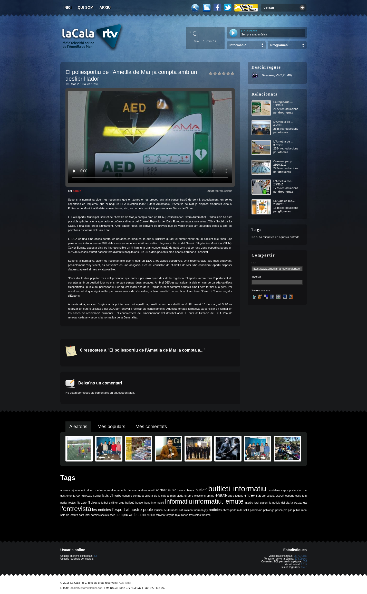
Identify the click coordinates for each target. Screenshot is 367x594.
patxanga (268, 510)
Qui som (85, 7)
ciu (294, 490)
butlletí (201, 490)
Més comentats (151, 426)
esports (289, 495)
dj (186, 495)
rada (304, 510)
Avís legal (125, 582)
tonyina (160, 514)
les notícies (101, 510)
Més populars (111, 426)
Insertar (256, 276)
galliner (113, 502)
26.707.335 (300, 555)
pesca (279, 510)
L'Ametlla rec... (283, 181)
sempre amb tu (128, 515)
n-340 (166, 510)
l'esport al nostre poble (132, 509)
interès (249, 502)
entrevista (252, 495)
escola (271, 495)
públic (296, 510)
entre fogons (235, 495)
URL (254, 263)
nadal (174, 510)
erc (264, 495)
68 (95, 555)
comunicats (84, 495)
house (139, 502)
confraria (138, 495)
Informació (237, 45)
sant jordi (84, 514)
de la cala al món (165, 495)
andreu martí (146, 490)
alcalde (111, 490)
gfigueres (284, 171)
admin (77, 190)
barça (190, 490)
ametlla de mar (127, 490)
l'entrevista (75, 508)
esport (280, 495)
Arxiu (105, 7)
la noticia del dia (279, 502)
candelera (274, 490)
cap (283, 490)
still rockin (148, 515)
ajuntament (78, 490)
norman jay (201, 510)
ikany (147, 502)
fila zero (81, 502)
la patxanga (299, 502)
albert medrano (96, 490)
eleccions (200, 495)
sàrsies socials (100, 514)
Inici (67, 7)
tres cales (195, 514)
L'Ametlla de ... (283, 121)
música (158, 510)
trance (184, 514)
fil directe (94, 502)
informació (157, 502)
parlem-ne (256, 510)
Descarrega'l (270, 75)
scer (112, 514)
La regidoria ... (283, 101)
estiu (298, 495)
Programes (279, 45)
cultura (149, 495)
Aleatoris (78, 426)
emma (210, 495)
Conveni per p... (284, 161)
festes (71, 502)
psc (290, 510)
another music (166, 490)
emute (221, 495)
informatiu (178, 501)
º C (192, 33)
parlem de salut (239, 510)
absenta (65, 490)
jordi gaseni (261, 502)
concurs (127, 495)
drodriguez (285, 112)
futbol (104, 502)
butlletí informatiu (237, 488)
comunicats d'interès (107, 495)
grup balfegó (126, 502)
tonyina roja (173, 514)
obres (226, 510)
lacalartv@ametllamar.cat (86, 587)
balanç (182, 490)
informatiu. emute (218, 501)
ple (285, 510)
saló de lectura (69, 514)
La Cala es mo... (284, 200)
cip (289, 490)
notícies (215, 510)
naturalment (186, 510)
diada (180, 495)
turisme (206, 514)
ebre (190, 495)
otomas (283, 132)
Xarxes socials (261, 290)
